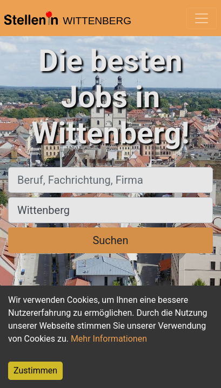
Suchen (110, 240)
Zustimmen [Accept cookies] (35, 370)
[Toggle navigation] (201, 18)
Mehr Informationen (109, 339)
